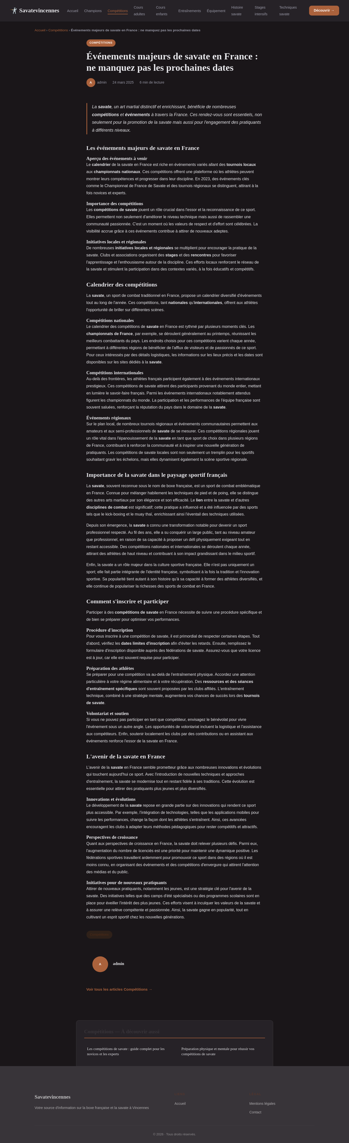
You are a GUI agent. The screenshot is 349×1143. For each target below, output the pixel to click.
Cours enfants (161, 10)
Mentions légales (262, 1104)
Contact (255, 1112)
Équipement (216, 11)
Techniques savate (288, 10)
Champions (93, 11)
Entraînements (189, 11)
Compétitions (118, 11)
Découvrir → (324, 10)
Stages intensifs (261, 10)
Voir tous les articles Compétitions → (119, 989)
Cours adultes (139, 10)
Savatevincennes (34, 11)
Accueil (72, 11)
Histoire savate (237, 10)
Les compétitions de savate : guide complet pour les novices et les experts (126, 1051)
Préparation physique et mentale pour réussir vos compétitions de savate (218, 1051)
